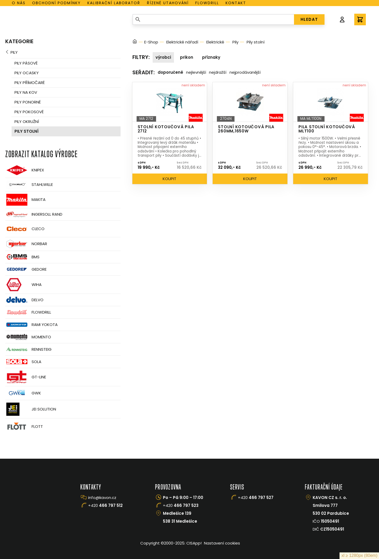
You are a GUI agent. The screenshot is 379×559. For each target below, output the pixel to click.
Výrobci (163, 57)
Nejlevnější (196, 72)
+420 (105, 505)
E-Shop (151, 42)
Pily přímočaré (29, 82)
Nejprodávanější (245, 72)
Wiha (23, 284)
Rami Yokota (31, 324)
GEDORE (26, 269)
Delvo (24, 300)
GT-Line (25, 377)
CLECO (24, 229)
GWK (23, 393)
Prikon (186, 57)
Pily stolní (26, 131)
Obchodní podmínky (56, 3)
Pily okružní (26, 121)
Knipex (24, 170)
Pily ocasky (26, 73)
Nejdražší (217, 72)
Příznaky (211, 57)
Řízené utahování (168, 3)
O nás (19, 3)
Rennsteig (28, 349)
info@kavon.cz (102, 497)
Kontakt (236, 3)
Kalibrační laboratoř (113, 3)
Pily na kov (25, 92)
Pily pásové (26, 63)
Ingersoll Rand (33, 214)
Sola (23, 361)
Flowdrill (207, 3)
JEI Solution (30, 409)
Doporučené (170, 72)
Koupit (169, 178)
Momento (28, 337)
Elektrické (215, 42)
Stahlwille (29, 184)
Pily (14, 52)
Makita (25, 200)
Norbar (26, 244)
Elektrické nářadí (182, 42)
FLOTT (24, 427)
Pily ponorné (27, 102)
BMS (22, 257)
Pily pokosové (29, 112)
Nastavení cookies (222, 543)
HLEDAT (309, 19)
